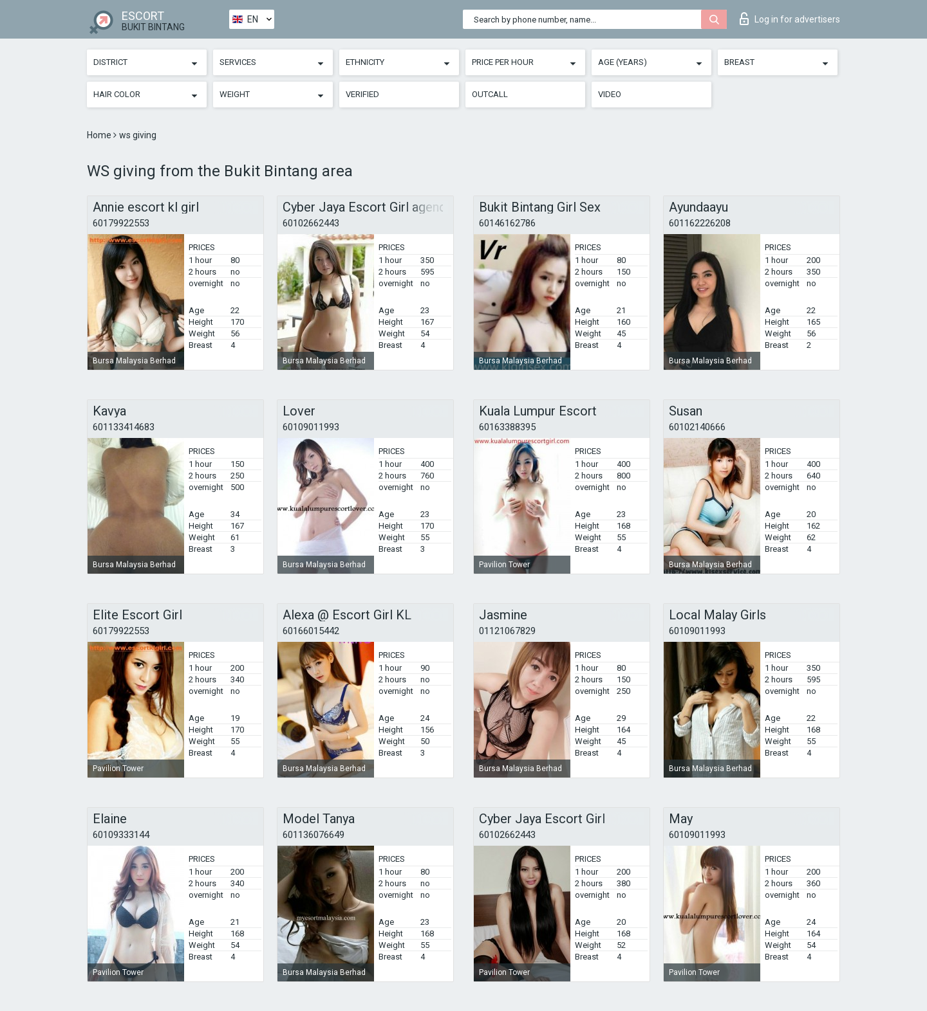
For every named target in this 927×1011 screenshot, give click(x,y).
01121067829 (507, 631)
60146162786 (507, 223)
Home (100, 135)
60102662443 (311, 223)
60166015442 (311, 631)
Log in (790, 19)
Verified (362, 94)
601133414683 (123, 427)
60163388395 (507, 427)
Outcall (490, 94)
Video (609, 94)
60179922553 (121, 223)
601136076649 (313, 835)
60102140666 (697, 427)
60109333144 (121, 835)
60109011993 (311, 427)
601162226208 (700, 223)
